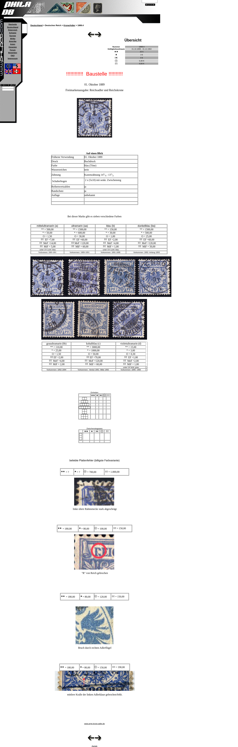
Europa (12, 36)
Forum (13, 50)
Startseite (12, 24)
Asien (12, 44)
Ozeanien (12, 47)
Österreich (12, 30)
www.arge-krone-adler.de (94, 724)
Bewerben (12, 53)
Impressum (12, 58)
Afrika (12, 39)
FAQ (13, 56)
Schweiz (12, 33)
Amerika (12, 41)
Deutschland (12, 27)
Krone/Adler (69, 25)
